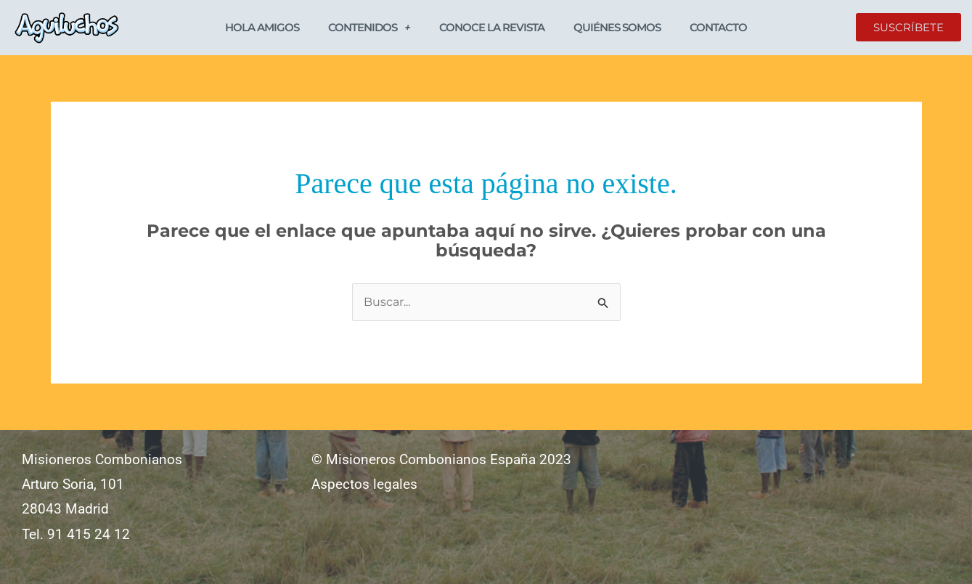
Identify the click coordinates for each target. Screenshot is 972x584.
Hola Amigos (262, 27)
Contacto (718, 27)
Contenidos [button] (369, 27)
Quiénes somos (617, 27)
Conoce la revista (491, 27)
